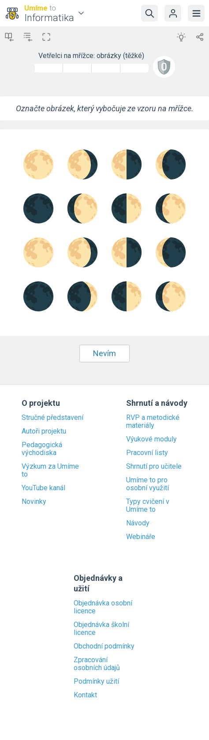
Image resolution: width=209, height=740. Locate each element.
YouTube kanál (43, 488)
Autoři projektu (44, 431)
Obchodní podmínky (104, 646)
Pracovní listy (147, 453)
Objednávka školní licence (101, 629)
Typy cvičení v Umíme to (147, 506)
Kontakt (85, 695)
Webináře (140, 537)
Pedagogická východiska (42, 449)
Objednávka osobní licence (103, 607)
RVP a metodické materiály (152, 422)
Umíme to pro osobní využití (147, 484)
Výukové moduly (151, 439)
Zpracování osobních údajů (97, 664)
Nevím (104, 353)
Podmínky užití (96, 681)
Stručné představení (52, 418)
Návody (137, 523)
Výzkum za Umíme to (50, 470)
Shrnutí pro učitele (154, 466)
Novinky (34, 502)
